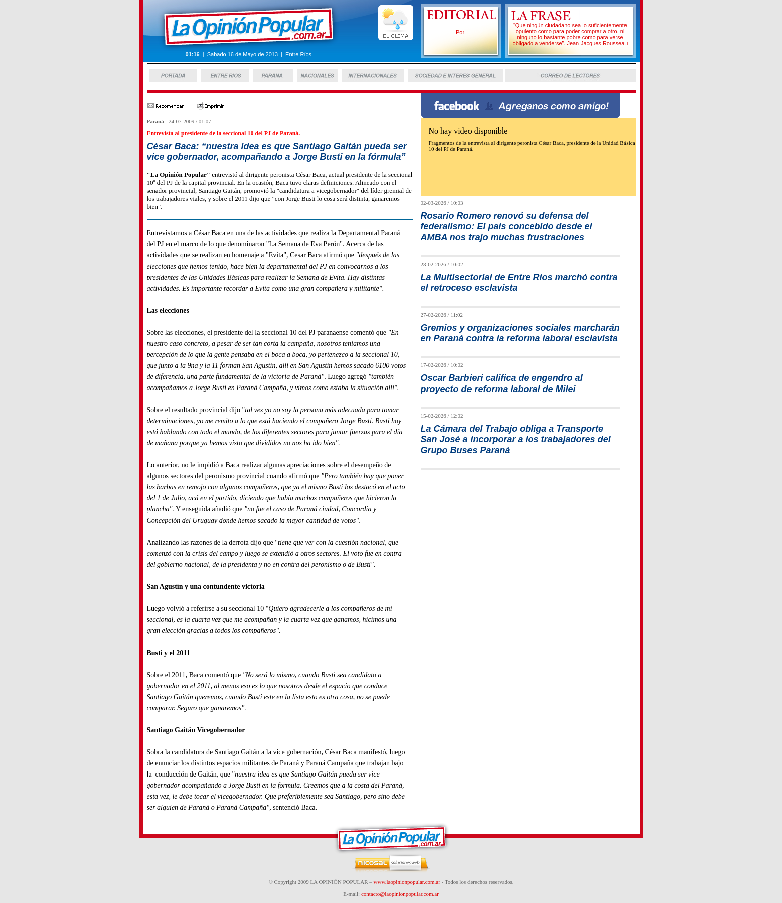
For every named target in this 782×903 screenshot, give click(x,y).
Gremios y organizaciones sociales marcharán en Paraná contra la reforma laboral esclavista (520, 333)
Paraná (155, 121)
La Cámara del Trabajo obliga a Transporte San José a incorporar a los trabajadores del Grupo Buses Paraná (516, 439)
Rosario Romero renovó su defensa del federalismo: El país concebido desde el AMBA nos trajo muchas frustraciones (506, 226)
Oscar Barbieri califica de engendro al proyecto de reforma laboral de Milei (502, 383)
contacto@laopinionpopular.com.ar (400, 894)
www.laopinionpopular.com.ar (407, 882)
